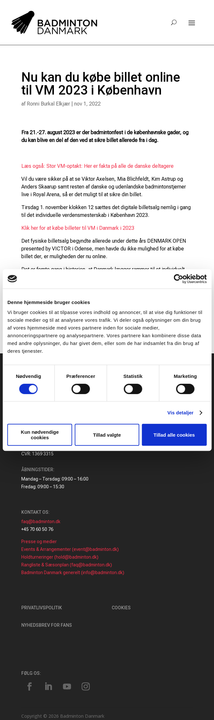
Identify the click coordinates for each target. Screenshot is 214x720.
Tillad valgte (107, 435)
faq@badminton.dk (40, 521)
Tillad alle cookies (174, 435)
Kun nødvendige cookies (40, 434)
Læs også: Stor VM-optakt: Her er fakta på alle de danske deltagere (97, 166)
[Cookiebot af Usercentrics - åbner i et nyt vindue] (178, 279)
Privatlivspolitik (41, 607)
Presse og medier (39, 541)
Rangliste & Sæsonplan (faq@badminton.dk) (66, 564)
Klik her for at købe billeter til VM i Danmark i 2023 (77, 228)
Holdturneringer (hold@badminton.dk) (59, 557)
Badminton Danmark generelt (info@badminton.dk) (72, 572)
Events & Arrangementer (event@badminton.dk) (70, 549)
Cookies (121, 607)
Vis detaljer (181, 412)
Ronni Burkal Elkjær (48, 104)
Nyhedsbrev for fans (46, 625)
